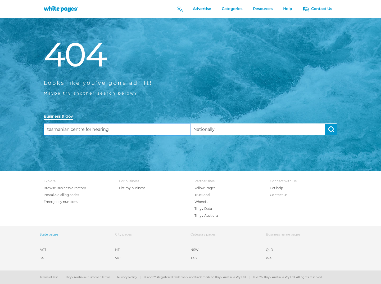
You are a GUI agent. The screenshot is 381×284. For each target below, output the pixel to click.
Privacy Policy (127, 277)
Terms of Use (49, 277)
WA (269, 258)
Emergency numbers (61, 202)
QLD (269, 250)
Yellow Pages (204, 188)
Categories (232, 8)
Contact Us (317, 8)
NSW (194, 250)
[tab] (60, 117)
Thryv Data (203, 209)
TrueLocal (202, 195)
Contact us (278, 195)
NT (117, 250)
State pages (49, 234)
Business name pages (283, 234)
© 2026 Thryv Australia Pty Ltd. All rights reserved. (288, 277)
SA (42, 258)
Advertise (202, 8)
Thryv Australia (206, 216)
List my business (132, 188)
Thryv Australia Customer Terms (88, 277)
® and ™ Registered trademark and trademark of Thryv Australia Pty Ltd (195, 277)
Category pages (203, 234)
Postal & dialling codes (61, 195)
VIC (118, 258)
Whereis (200, 202)
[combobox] (117, 129)
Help (287, 8)
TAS (193, 258)
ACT (43, 250)
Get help (276, 188)
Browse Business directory (65, 188)
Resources (263, 8)
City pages (123, 234)
